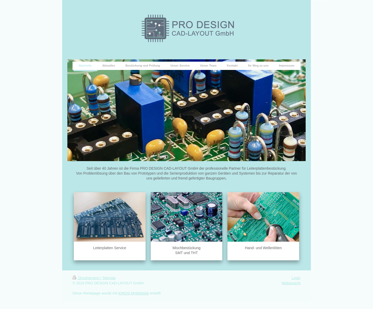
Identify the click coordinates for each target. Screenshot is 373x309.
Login (296, 278)
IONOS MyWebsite (133, 293)
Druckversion (86, 278)
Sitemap (109, 278)
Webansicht (291, 283)
